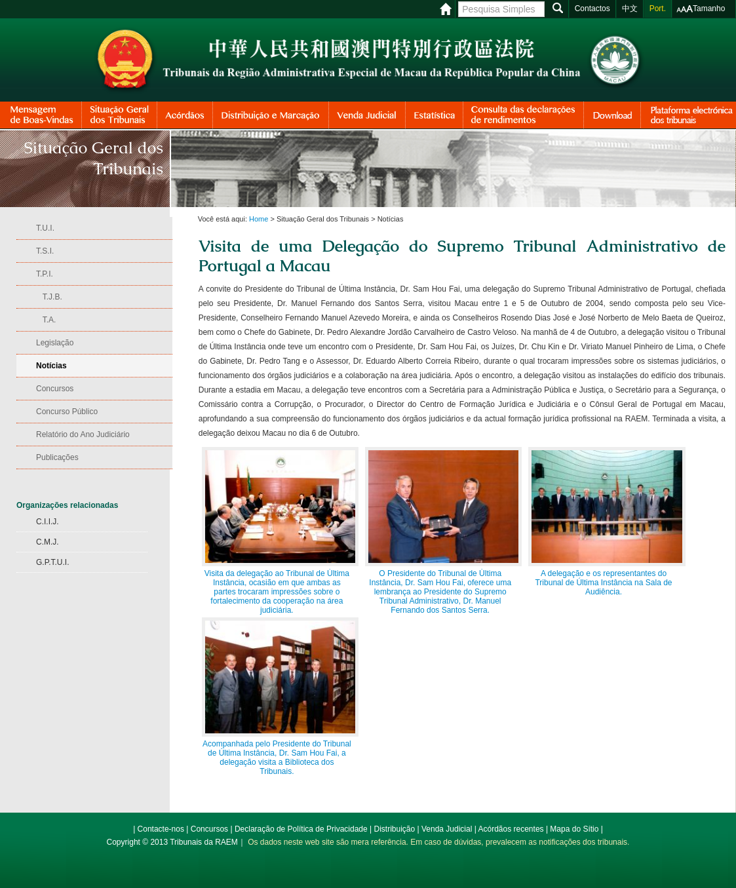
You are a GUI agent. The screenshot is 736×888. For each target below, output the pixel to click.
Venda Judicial (446, 829)
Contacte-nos (161, 829)
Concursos (209, 829)
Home (258, 219)
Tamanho (709, 8)
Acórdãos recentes (511, 829)
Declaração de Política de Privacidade (301, 829)
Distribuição (394, 829)
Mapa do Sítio (574, 829)
